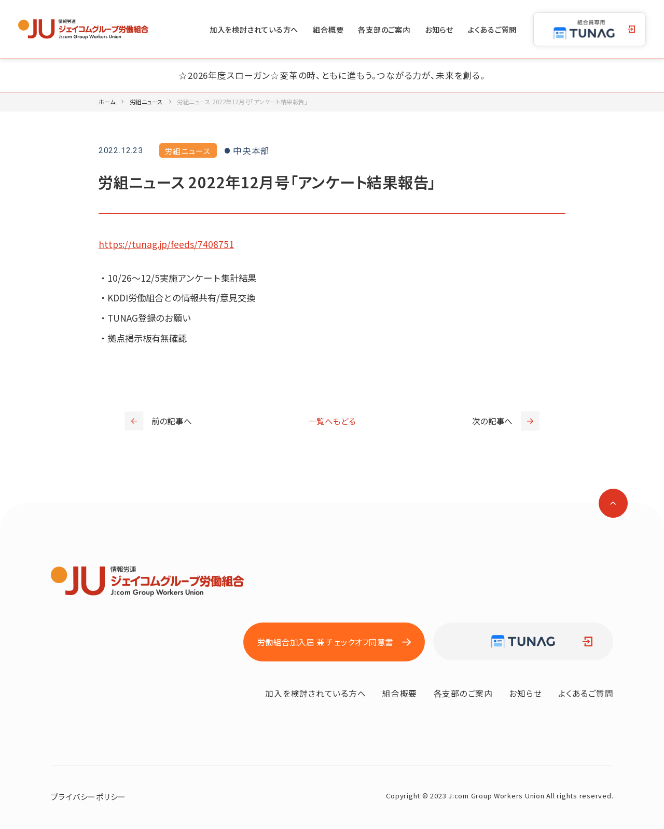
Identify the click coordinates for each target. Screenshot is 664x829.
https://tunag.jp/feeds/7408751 (166, 244)
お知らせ (439, 29)
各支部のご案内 (384, 29)
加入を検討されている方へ (254, 29)
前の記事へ (158, 420)
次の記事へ (506, 420)
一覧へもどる (332, 420)
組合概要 (328, 29)
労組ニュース (146, 102)
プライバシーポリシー (88, 796)
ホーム (107, 102)
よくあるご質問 (492, 29)
